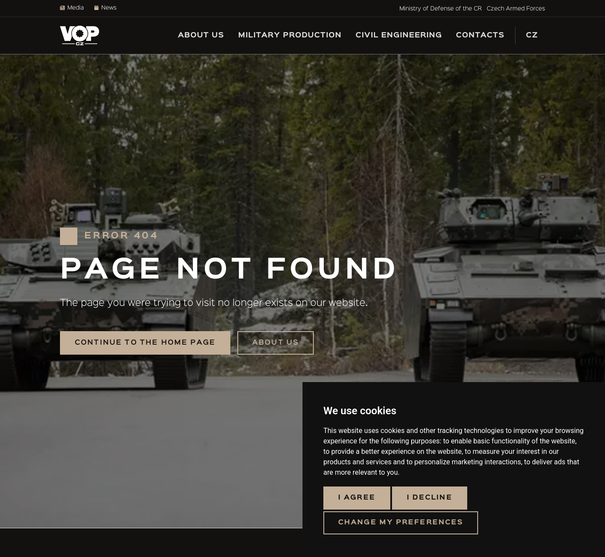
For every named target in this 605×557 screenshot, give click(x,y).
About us (201, 35)
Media (72, 7)
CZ (532, 35)
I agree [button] (357, 498)
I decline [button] (429, 498)
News (105, 7)
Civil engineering (399, 35)
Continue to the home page (145, 342)
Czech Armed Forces (516, 8)
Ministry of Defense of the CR (440, 8)
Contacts (480, 35)
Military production (290, 35)
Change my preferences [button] (400, 523)
